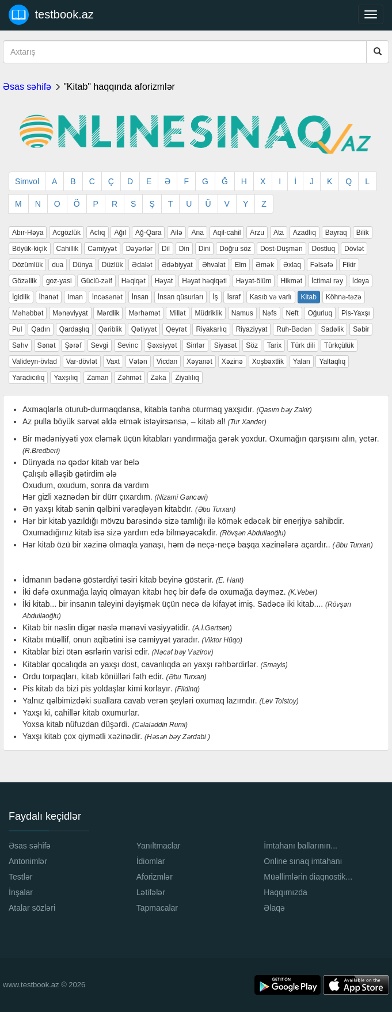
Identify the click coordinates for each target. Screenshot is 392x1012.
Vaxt (113, 361)
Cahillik (67, 249)
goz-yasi (59, 281)
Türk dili (303, 345)
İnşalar (21, 892)
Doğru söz (235, 249)
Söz (252, 345)
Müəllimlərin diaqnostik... (308, 876)
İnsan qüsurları (180, 297)
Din (184, 249)
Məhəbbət (27, 313)
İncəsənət (107, 297)
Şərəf (72, 345)
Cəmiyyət (102, 249)
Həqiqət (133, 281)
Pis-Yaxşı (355, 313)
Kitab (309, 297)
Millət (177, 313)
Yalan (301, 361)
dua (57, 265)
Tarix (274, 345)
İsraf (233, 297)
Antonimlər (28, 861)
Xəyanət (199, 361)
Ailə (176, 233)
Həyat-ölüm (254, 281)
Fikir (349, 265)
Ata (278, 233)
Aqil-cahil (227, 233)
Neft (292, 313)
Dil (166, 249)
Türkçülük (339, 345)
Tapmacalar (157, 907)
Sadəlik (332, 329)
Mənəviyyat (69, 313)
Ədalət (142, 265)
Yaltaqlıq (332, 361)
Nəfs (269, 313)
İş (215, 297)
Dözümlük (27, 265)
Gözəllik (24, 281)
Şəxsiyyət (162, 345)
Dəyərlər (139, 249)
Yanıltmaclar (158, 845)
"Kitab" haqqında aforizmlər (119, 87)
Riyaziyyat (252, 329)
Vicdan (167, 361)
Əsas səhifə (27, 87)
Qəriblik (110, 329)
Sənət (46, 345)
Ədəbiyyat (177, 265)
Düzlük (112, 265)
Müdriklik (208, 313)
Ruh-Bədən (293, 329)
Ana (197, 233)
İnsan (140, 297)
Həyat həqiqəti (204, 281)
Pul (17, 329)
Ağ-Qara (148, 233)
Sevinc (127, 345)
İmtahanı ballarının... (300, 845)
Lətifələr (150, 892)
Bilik (362, 233)
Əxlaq (292, 265)
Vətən (138, 361)
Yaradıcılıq (28, 378)
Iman (75, 297)
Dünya (83, 265)
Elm (240, 265)
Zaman (97, 378)
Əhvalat (214, 265)
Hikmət (291, 281)
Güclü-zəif (96, 281)
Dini (205, 249)
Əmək (265, 265)
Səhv (20, 345)
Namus (242, 313)
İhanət (49, 297)
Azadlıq (304, 233)
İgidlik (21, 297)
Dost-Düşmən (281, 249)
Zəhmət (129, 378)
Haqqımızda (285, 892)
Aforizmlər (154, 876)
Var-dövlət (81, 361)
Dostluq (323, 249)
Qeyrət (176, 329)
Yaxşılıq (66, 378)
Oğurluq (319, 313)
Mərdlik (108, 313)
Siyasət (225, 345)
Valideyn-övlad (34, 361)
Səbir (361, 329)
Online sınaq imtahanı (303, 861)
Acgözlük (66, 233)
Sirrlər (195, 345)
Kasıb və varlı (271, 297)
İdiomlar (150, 861)
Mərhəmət (144, 313)
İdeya (360, 281)
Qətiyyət (144, 329)
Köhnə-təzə (343, 297)
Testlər (20, 876)
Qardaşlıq (74, 329)
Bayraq (336, 233)
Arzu (257, 233)
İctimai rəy (327, 281)
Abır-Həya (27, 233)
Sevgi (99, 345)
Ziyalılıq (187, 378)
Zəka (158, 378)
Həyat (164, 281)
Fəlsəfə (321, 265)
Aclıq (97, 233)
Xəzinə (232, 361)
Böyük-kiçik (29, 249)
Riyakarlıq (211, 329)
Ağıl (120, 233)
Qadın (40, 329)
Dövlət (354, 249)
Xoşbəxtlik (268, 361)
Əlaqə (274, 907)
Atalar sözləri (32, 907)
